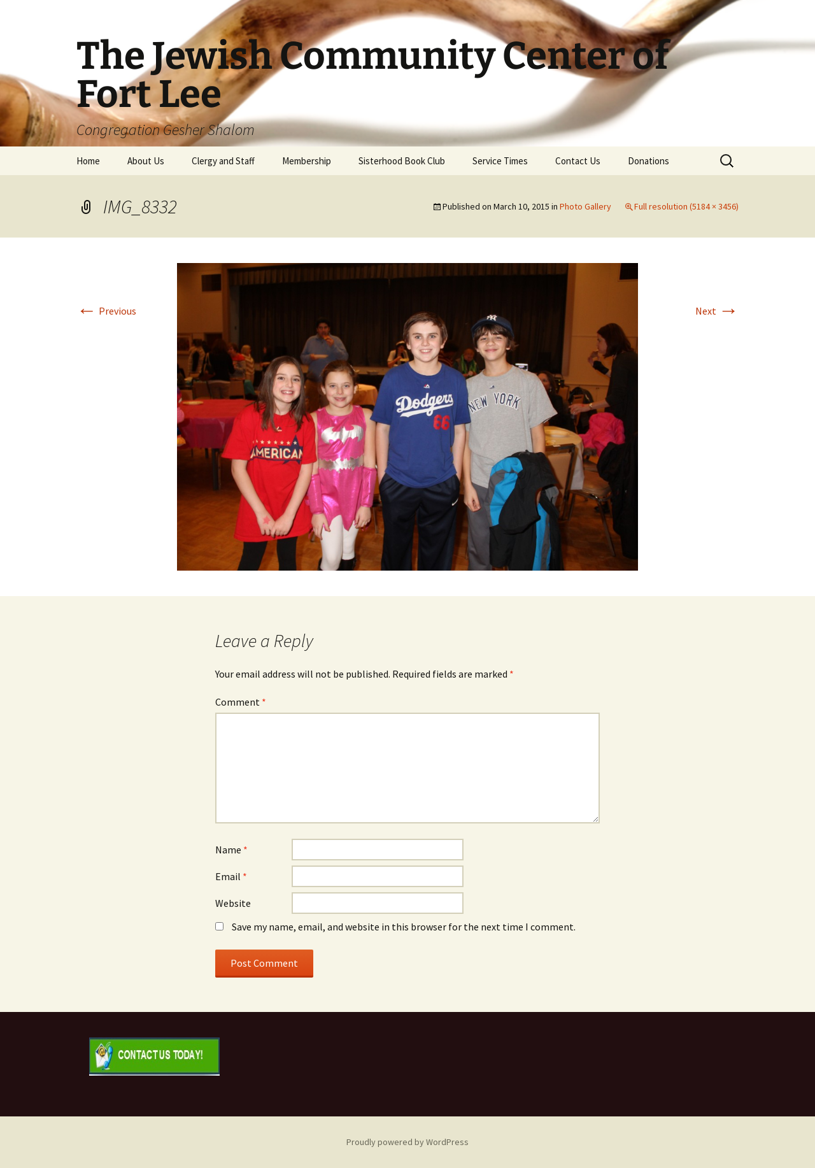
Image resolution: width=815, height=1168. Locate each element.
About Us (145, 161)
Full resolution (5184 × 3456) (686, 206)
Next (717, 310)
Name (231, 849)
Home (88, 161)
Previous (106, 310)
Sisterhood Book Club (401, 161)
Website (233, 903)
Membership (306, 161)
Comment (240, 701)
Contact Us (577, 161)
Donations (648, 161)
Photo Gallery (585, 206)
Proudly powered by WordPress (407, 1142)
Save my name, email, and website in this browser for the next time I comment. (404, 926)
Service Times (500, 161)
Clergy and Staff (223, 161)
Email (231, 876)
